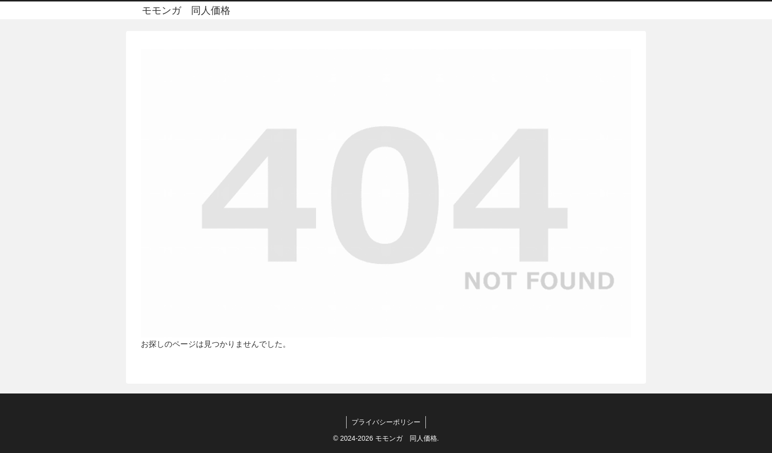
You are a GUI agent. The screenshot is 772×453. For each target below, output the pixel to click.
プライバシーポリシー (386, 422)
